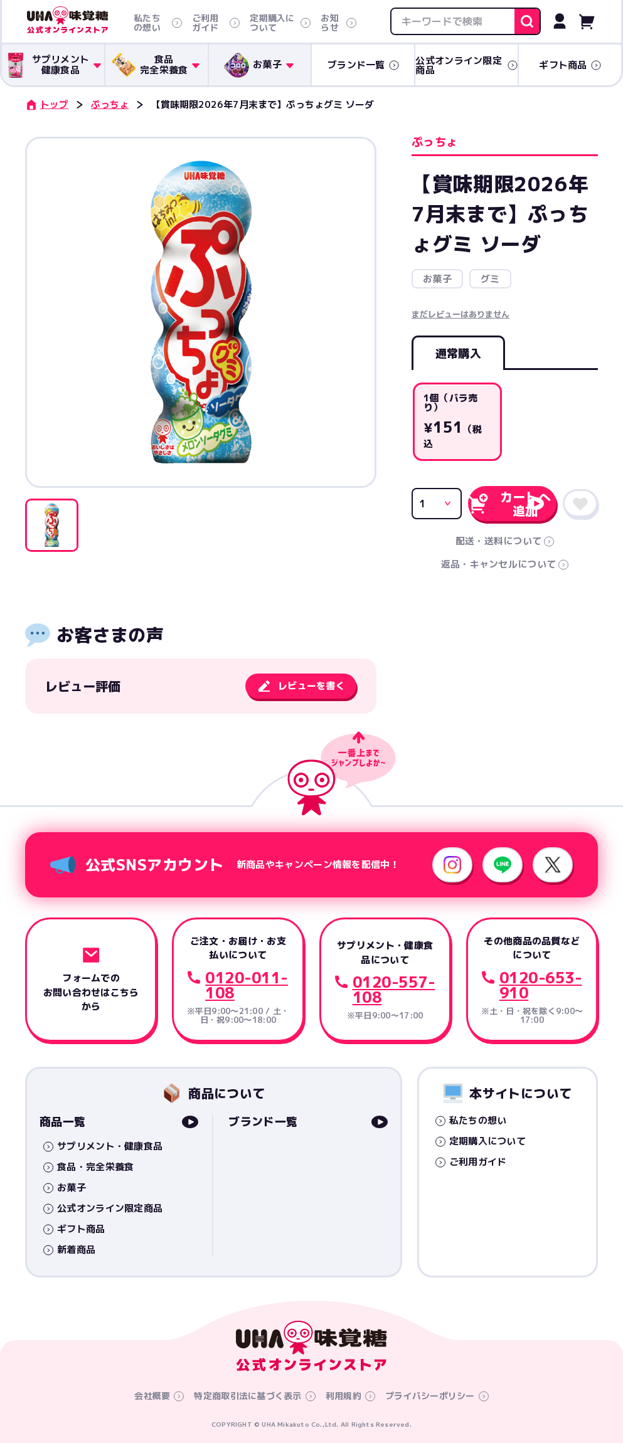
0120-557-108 (394, 990)
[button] (51, 525)
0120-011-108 (246, 985)
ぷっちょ (110, 104)
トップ (46, 104)
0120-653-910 (540, 985)
